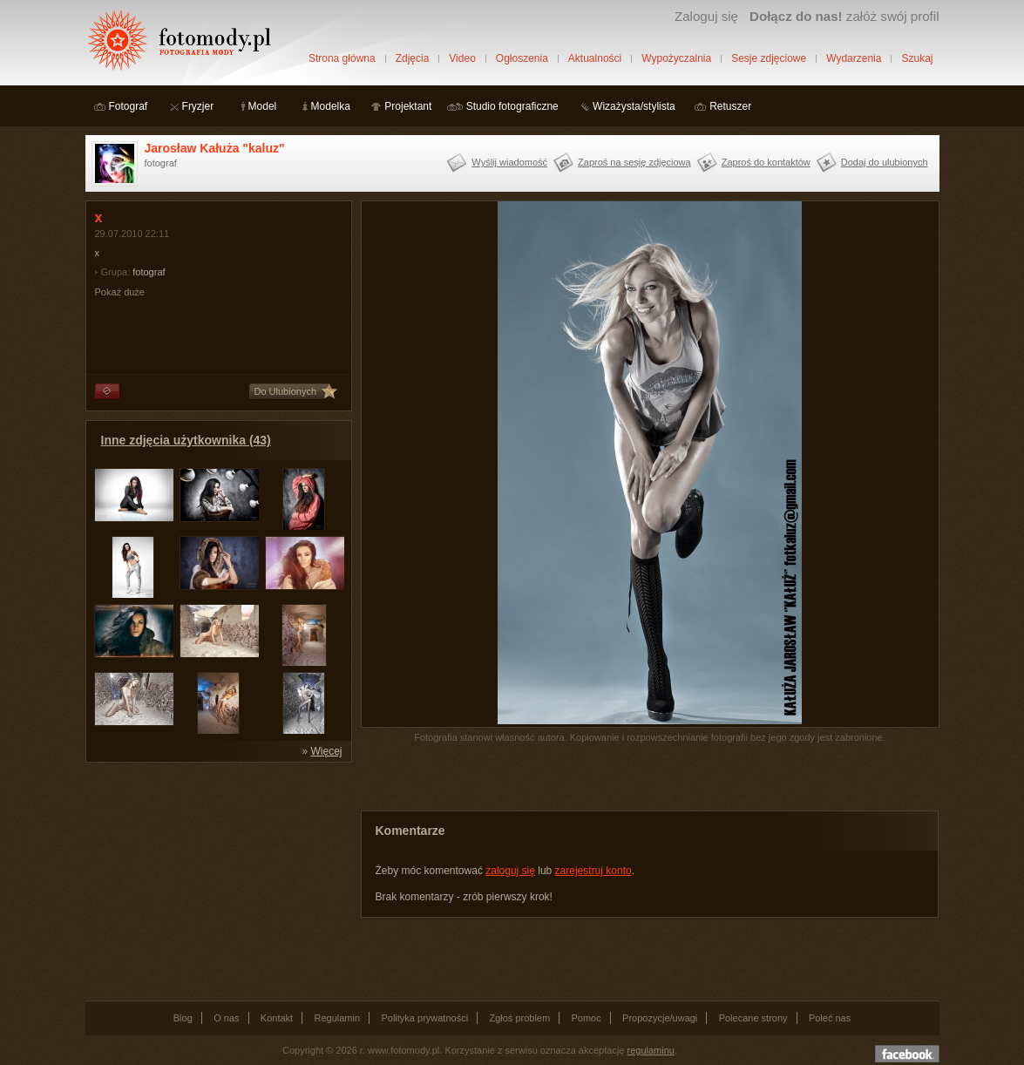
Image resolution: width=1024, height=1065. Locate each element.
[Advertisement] (216, 880)
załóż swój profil (844, 16)
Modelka (330, 106)
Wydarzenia (853, 58)
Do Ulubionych (285, 391)
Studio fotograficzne (512, 106)
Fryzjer (198, 106)
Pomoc (586, 1018)
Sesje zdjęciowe (768, 58)
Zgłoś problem (519, 1018)
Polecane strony (753, 1018)
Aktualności (594, 58)
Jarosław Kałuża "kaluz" (215, 148)
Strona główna (342, 58)
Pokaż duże (120, 292)
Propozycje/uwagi (659, 1018)
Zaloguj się (706, 16)
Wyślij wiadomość (509, 162)
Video (462, 58)
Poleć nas (830, 1018)
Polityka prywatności (424, 1018)
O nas (226, 1018)
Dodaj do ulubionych (884, 162)
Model (262, 106)
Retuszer (730, 106)
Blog (183, 1018)
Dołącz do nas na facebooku (907, 1053)
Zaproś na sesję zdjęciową (634, 162)
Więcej (326, 751)
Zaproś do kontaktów (766, 162)
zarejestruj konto (593, 871)
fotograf (148, 272)
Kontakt (277, 1018)
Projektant (407, 106)
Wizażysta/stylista (634, 106)
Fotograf (128, 106)
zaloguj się (510, 871)
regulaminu (651, 1050)
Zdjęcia (413, 58)
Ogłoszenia (522, 58)
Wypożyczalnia (676, 58)
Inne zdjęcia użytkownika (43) (186, 440)
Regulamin (338, 1018)
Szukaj (916, 58)
